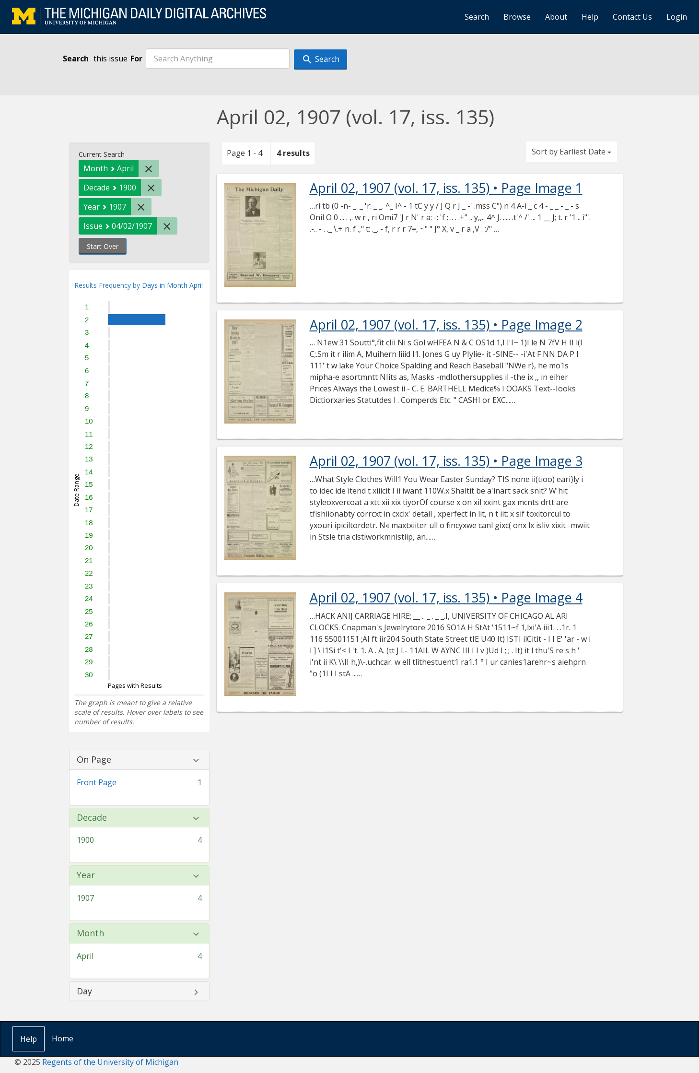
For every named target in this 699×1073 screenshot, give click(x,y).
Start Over (102, 246)
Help (590, 17)
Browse (517, 17)
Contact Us (632, 17)
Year (86, 875)
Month (90, 933)
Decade (92, 818)
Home (62, 1038)
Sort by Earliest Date (571, 151)
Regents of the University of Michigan (110, 1062)
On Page (94, 760)
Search (477, 17)
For (136, 58)
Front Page (96, 782)
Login (676, 17)
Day (84, 991)
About (556, 17)
